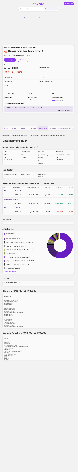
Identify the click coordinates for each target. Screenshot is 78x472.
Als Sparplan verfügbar (16, 104)
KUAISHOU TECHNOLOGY (12, 191)
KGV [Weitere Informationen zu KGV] (53, 91)
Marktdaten (24, 135)
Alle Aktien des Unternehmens (39, 135)
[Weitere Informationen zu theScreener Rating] (31, 100)
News (14, 128)
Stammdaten (16, 135)
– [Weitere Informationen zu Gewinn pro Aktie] (4, 100)
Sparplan (53, 128)
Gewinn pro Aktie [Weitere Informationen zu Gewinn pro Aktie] (8, 97)
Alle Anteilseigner (10, 271)
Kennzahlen (22, 128)
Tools (38, 9)
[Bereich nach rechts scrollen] (72, 128)
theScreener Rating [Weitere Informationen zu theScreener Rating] (32, 97)
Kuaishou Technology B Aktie (22, 17)
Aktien (11, 17)
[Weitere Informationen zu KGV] (54, 94)
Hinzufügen (10, 60)
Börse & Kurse (5, 17)
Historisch (32, 128)
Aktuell (28, 9)
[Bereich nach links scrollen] (4, 128)
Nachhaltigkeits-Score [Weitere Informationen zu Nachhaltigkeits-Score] (57, 97)
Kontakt (62, 135)
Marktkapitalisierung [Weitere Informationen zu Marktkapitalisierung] (8, 91)
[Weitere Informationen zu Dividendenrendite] (30, 94)
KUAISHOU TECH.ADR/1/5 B (13, 208)
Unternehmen (42, 128)
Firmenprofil (6, 135)
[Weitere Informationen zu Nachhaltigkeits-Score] (57, 100)
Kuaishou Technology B (35, 17)
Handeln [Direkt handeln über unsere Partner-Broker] (23, 60)
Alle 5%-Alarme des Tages (65, 110)
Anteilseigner (54, 135)
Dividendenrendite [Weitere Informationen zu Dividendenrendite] (32, 91)
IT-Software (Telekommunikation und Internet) (22, 47)
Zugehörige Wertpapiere (66, 128)
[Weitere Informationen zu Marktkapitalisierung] (9, 94)
